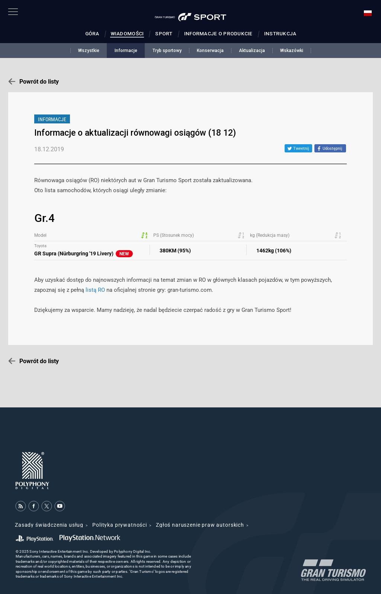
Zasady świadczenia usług (49, 524)
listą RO (95, 290)
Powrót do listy (39, 81)
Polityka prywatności (119, 524)
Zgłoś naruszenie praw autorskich (200, 524)
